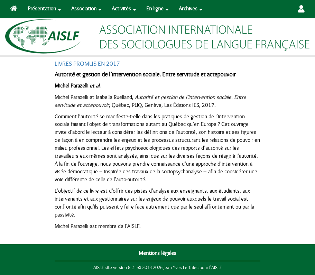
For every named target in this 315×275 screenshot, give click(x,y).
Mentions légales (157, 253)
